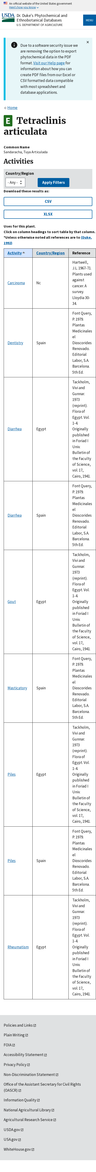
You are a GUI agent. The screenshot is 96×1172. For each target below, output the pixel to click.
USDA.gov (12, 1129)
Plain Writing (14, 1035)
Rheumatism (18, 947)
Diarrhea (15, 428)
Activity (16, 253)
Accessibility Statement (23, 1054)
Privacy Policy (15, 1064)
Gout (12, 601)
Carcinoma (16, 282)
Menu (89, 20)
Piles (12, 774)
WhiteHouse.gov (17, 1149)
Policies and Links (18, 1025)
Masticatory (17, 688)
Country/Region (20, 173)
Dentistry (15, 342)
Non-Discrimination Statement (29, 1074)
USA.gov (10, 1139)
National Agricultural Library (27, 1110)
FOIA (7, 1044)
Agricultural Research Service (28, 1119)
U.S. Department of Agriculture (40, 25)
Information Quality (20, 1100)
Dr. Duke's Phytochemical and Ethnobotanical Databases (42, 18)
